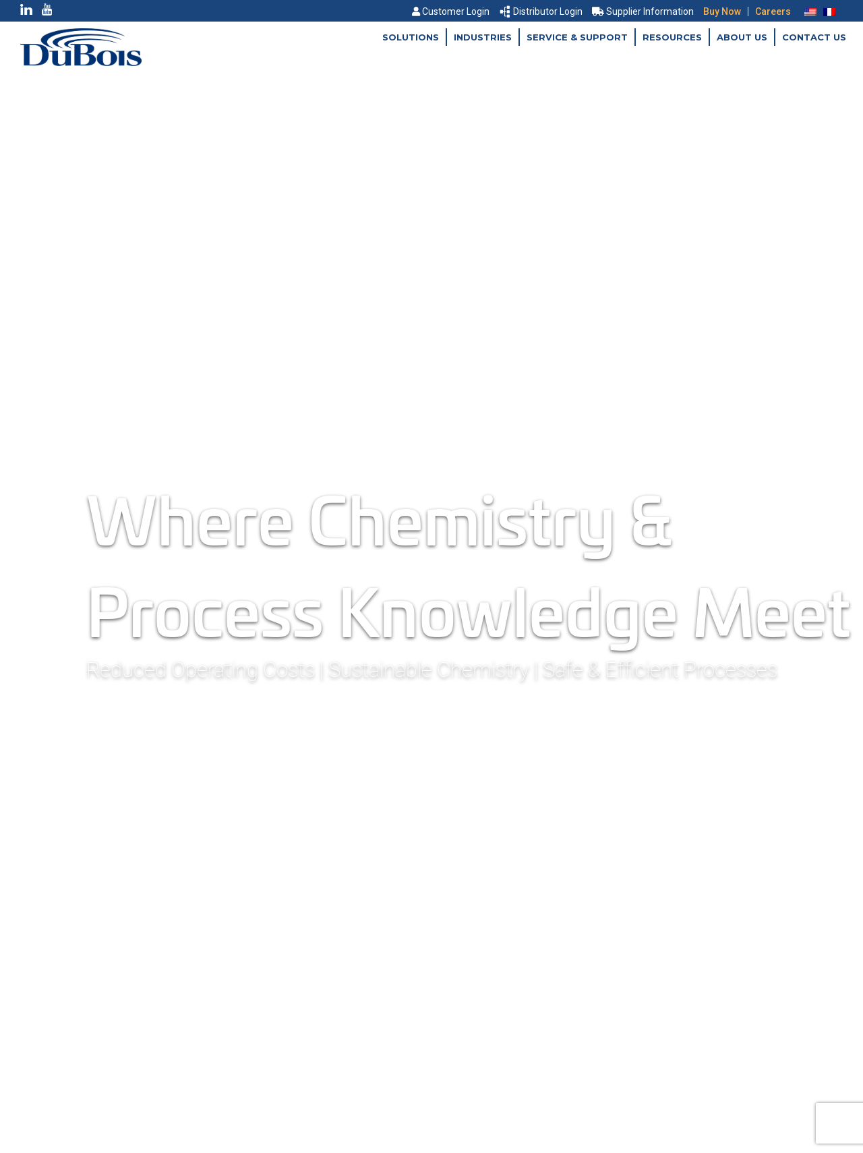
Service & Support (577, 37)
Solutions (410, 37)
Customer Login (450, 11)
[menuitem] (810, 11)
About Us (742, 37)
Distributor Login (541, 11)
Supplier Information (643, 11)
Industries (483, 37)
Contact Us (814, 37)
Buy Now (722, 11)
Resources (672, 37)
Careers (773, 11)
